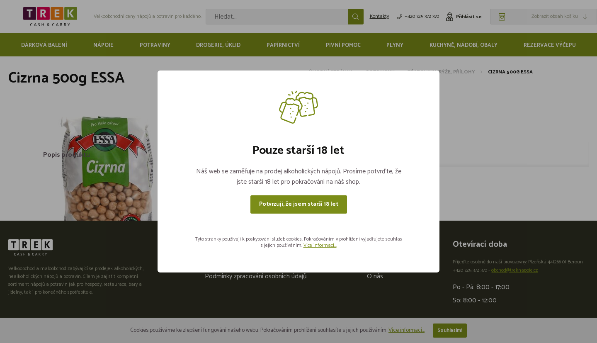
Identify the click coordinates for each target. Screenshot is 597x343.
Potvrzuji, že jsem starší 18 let (298, 204)
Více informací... (320, 245)
